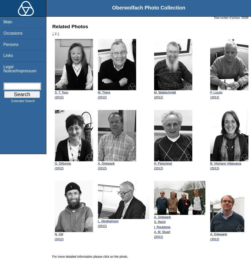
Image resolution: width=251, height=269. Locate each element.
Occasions (13, 33)
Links (8, 55)
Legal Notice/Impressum (19, 69)
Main (7, 22)
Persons (10, 44)
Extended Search (23, 102)
